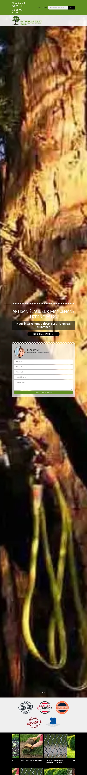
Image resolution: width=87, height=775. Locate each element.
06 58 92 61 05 (17, 9)
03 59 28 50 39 (18, 4)
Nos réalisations (43, 334)
